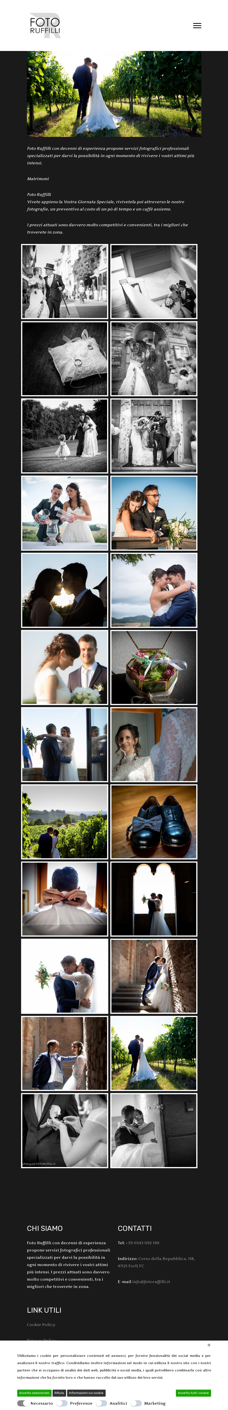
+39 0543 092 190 (142, 1242)
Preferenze (81, 1403)
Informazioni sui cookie (86, 1393)
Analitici (118, 1403)
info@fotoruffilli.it (151, 1281)
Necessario (42, 1403)
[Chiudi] (209, 1345)
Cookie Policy (41, 1324)
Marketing (155, 1403)
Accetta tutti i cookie (193, 1393)
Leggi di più (174, 1377)
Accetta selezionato (34, 1393)
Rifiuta (59, 1393)
